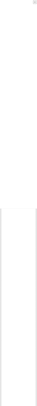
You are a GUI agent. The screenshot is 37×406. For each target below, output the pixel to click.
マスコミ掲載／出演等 (17, 363)
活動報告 (14, 350)
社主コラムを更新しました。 (9, 386)
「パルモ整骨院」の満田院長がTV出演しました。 (14, 379)
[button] (8, 319)
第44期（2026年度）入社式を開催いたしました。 (14, 352)
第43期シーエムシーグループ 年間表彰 (12, 359)
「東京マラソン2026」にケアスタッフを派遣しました (15, 372)
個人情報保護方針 (6, 247)
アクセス (3, 244)
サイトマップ (5, 236)
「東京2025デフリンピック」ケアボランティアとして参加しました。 (23, 216)
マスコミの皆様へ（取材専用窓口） (10, 240)
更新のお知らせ (15, 384)
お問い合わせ (5, 251)
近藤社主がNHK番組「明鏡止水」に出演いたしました (15, 366)
